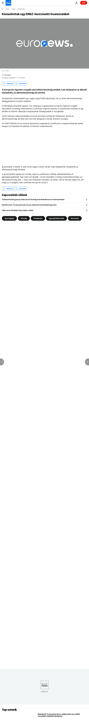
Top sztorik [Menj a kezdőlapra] (9, 709)
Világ (13, 9)
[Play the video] (44, 44)
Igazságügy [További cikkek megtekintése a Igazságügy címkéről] (9, 218)
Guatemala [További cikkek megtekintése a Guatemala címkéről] (38, 218)
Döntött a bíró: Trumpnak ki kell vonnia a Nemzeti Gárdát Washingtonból (29, 205)
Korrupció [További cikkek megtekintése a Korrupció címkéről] (75, 218)
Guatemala (21, 9)
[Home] (2, 9)
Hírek (7, 9)
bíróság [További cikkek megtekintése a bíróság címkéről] (24, 218)
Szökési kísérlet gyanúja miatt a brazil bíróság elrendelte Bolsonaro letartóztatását (33, 199)
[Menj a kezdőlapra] (8, 3)
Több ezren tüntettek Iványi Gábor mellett (17, 210)
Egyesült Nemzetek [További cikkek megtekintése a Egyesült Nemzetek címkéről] (56, 218)
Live (83, 3)
